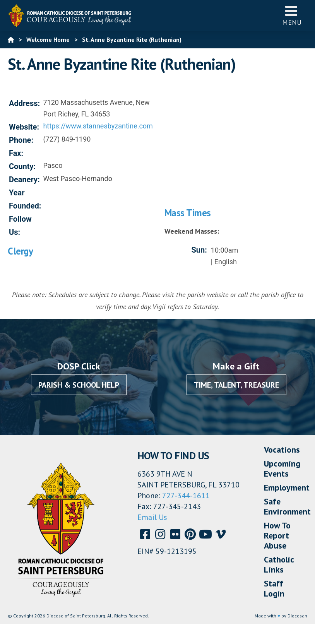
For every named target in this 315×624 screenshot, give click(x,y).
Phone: (21, 140)
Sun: (199, 250)
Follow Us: (20, 225)
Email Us (152, 517)
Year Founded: (25, 199)
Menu (291, 15)
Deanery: (24, 179)
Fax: (16, 153)
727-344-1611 (186, 496)
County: (22, 166)
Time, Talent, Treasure (236, 385)
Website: (24, 127)
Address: (24, 103)
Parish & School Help (78, 385)
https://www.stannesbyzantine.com (97, 126)
